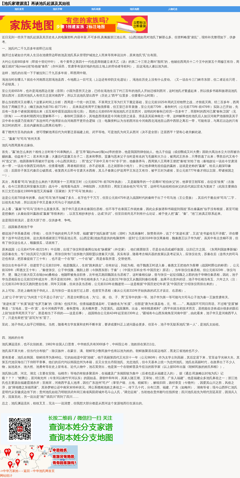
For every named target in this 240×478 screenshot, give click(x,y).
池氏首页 (19, 9)
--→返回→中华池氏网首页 (36, 471)
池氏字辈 (57, 9)
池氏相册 (96, 9)
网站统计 (6, 475)
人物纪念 (172, 9)
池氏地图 (134, 9)
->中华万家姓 (9, 471)
